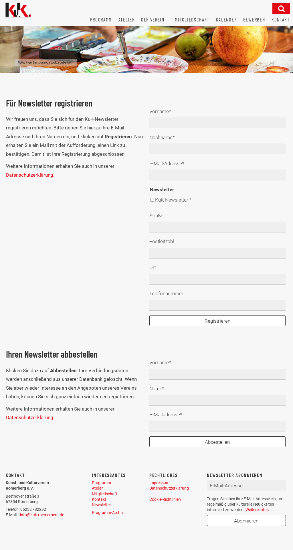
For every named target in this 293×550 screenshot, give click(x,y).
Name (159, 387)
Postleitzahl (161, 241)
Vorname (160, 110)
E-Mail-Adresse (166, 162)
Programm (101, 482)
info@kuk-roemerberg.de (42, 514)
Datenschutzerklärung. (30, 175)
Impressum (159, 482)
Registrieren (217, 321)
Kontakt (99, 499)
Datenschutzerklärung (169, 488)
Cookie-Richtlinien (165, 499)
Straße (156, 215)
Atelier (97, 488)
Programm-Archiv (107, 512)
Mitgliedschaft (104, 494)
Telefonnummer (166, 293)
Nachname (162, 136)
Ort (152, 267)
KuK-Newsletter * (173, 200)
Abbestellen (217, 442)
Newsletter (101, 504)
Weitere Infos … (259, 509)
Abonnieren (246, 521)
